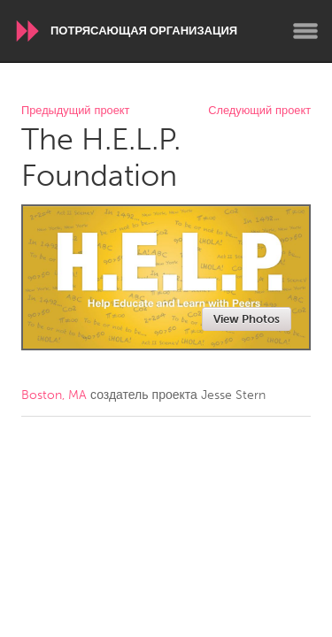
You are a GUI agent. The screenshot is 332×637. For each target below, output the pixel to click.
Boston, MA (54, 395)
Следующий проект (259, 111)
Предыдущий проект (75, 111)
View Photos (246, 319)
